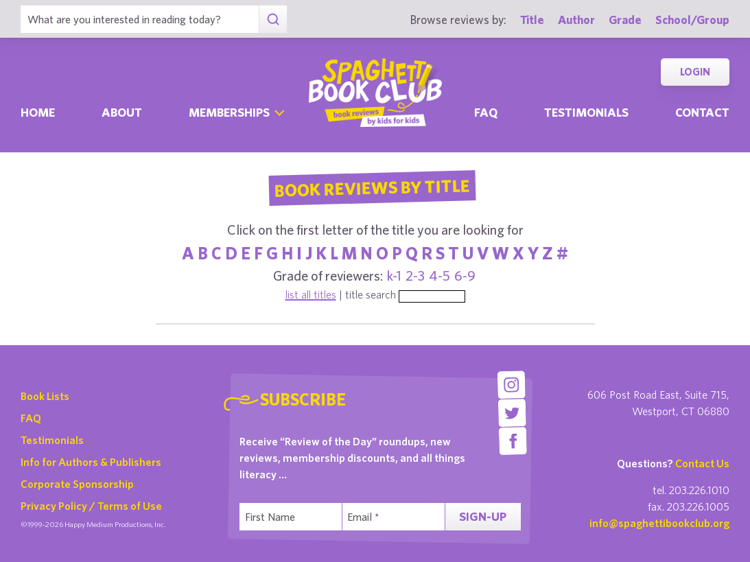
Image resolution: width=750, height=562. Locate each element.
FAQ (31, 418)
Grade (625, 19)
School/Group (692, 19)
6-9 (465, 275)
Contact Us (702, 463)
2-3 (415, 275)
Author (576, 19)
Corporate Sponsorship (77, 484)
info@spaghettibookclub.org (659, 523)
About (122, 112)
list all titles (310, 294)
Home (38, 112)
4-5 (439, 275)
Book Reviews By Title (372, 187)
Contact (702, 112)
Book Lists (45, 396)
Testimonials (586, 112)
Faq (485, 112)
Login (695, 72)
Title (532, 19)
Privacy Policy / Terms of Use (91, 506)
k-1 (394, 275)
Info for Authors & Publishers (91, 462)
